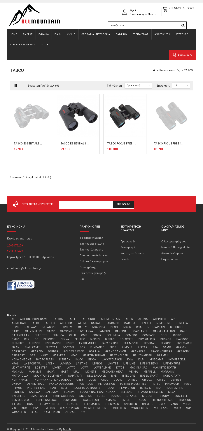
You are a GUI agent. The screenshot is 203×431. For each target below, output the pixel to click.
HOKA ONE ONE (21, 359)
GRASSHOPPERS (161, 351)
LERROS (97, 363)
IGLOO (79, 359)
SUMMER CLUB (21, 399)
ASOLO (50, 323)
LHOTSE (113, 363)
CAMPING (121, 34)
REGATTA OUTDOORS (87, 387)
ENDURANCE (53, 343)
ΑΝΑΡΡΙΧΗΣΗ (162, 34)
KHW (130, 359)
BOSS (114, 327)
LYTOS (120, 367)
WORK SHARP (182, 408)
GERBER (53, 351)
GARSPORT (19, 351)
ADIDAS (60, 319)
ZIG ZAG (70, 412)
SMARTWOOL (39, 395)
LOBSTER (41, 367)
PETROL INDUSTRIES (133, 383)
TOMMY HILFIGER (51, 404)
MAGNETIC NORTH (164, 367)
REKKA (110, 387)
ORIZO (161, 379)
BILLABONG (49, 327)
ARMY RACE (19, 323)
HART (44, 355)
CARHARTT (140, 331)
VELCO (187, 404)
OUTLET (45, 44)
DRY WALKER (147, 339)
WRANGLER (19, 412)
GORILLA (94, 351)
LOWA (84, 367)
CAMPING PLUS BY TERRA (76, 331)
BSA (139, 327)
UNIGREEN (130, 404)
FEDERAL (149, 343)
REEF (64, 387)
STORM (164, 395)
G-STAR (143, 347)
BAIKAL (96, 323)
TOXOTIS (72, 404)
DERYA (65, 339)
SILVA (171, 391)
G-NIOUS (127, 347)
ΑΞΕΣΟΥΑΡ (182, 34)
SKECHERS (18, 395)
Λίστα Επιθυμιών (172, 253)
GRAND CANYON (115, 351)
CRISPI (177, 335)
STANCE (132, 395)
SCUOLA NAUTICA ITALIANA (98, 391)
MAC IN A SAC (139, 367)
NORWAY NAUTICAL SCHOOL (53, 379)
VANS (174, 404)
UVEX (162, 404)
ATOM (82, 323)
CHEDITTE (41, 335)
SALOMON (52, 391)
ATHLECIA (66, 323)
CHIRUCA (58, 335)
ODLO (104, 379)
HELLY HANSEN (142, 355)
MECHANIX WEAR (113, 371)
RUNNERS (18, 391)
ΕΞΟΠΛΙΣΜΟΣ (141, 34)
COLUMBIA (113, 335)
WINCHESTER (139, 408)
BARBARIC (112, 323)
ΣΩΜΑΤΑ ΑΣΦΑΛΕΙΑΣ (22, 44)
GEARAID (37, 351)
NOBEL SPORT (149, 375)
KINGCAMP (156, 359)
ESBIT (70, 343)
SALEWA (34, 391)
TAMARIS (110, 399)
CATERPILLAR (20, 335)
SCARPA (69, 391)
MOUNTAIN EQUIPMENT (48, 375)
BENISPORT (163, 323)
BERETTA (182, 323)
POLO (187, 383)
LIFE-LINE (129, 363)
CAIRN (16, 331)
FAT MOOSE (131, 343)
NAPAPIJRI (75, 375)
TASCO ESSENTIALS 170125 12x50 (83, 143)
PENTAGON (86, 383)
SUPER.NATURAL (46, 399)
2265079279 (185, 54)
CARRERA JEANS (164, 331)
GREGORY (183, 351)
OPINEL (132, 379)
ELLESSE (34, 343)
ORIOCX (147, 379)
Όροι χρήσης (88, 267)
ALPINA (143, 319)
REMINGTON (127, 387)
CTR (26, 339)
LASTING (81, 363)
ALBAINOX (89, 319)
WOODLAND (160, 408)
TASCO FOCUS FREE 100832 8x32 (175, 143)
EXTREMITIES (88, 343)
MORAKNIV (168, 371)
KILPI (141, 359)
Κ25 (83, 412)
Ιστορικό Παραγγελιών (175, 247)
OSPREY (176, 379)
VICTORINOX (20, 408)
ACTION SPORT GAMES (35, 319)
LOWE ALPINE (102, 367)
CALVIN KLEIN (33, 331)
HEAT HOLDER (119, 355)
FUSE (113, 347)
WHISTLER (119, 408)
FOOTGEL (69, 347)
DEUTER (80, 339)
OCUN (92, 379)
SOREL (101, 395)
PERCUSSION (106, 383)
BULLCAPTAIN (156, 327)
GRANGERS (138, 351)
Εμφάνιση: (163, 85)
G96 (155, 347)
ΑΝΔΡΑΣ (28, 34)
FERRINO (166, 343)
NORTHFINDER (21, 379)
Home (13, 34)
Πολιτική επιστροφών (94, 261)
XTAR (34, 412)
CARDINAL (121, 331)
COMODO (131, 335)
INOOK (92, 359)
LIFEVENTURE (172, 363)
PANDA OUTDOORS (61, 383)
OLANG (118, 379)
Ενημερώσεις (170, 259)
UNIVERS (147, 404)
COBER (96, 335)
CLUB (72, 335)
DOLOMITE (126, 339)
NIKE (114, 375)
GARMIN (181, 347)
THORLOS (184, 399)
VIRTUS (50, 408)
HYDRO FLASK (45, 359)
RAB (53, 387)
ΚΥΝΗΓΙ (71, 34)
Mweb (67, 429)
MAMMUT (35, 371)
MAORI (51, 371)
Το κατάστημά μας (91, 237)
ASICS (37, 323)
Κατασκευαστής (170, 70)
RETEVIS (145, 387)
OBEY (79, 379)
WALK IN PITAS (69, 408)
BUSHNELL (176, 327)
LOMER (57, 367)
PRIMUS (17, 387)
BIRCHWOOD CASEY (74, 327)
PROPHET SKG (36, 387)
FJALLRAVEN (33, 347)
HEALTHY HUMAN (94, 355)
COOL (164, 335)
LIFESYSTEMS (149, 363)
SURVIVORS (70, 399)
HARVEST (59, 355)
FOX (82, 347)
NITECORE (128, 375)
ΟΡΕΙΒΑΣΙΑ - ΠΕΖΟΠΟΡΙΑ (95, 34)
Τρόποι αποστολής (92, 243)
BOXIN (127, 327)
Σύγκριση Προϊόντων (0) (43, 85)
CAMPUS (104, 331)
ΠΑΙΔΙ (58, 34)
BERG (15, 327)
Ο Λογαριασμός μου (173, 241)
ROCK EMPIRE (174, 387)
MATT (64, 371)
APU (174, 319)
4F (13, 319)
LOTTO (71, 367)
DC (36, 339)
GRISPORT (18, 355)
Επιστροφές (128, 247)
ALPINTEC (159, 319)
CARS (183, 331)
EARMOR (182, 339)
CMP (84, 335)
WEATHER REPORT (96, 408)
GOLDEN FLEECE (74, 351)
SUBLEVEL (181, 395)
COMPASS (148, 335)
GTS (32, 355)
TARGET (126, 399)
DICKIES (95, 339)
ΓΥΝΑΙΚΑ (43, 34)
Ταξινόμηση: (115, 85)
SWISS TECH (91, 399)
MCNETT (91, 371)
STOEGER (148, 395)
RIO (158, 387)
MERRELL (149, 371)
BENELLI (146, 323)
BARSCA (129, 323)
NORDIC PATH (172, 375)
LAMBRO (65, 363)
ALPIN (129, 319)
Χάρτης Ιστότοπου (132, 253)
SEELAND (126, 391)
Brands (125, 259)
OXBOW (17, 383)
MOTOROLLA (20, 375)
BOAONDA (98, 327)
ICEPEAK (64, 359)
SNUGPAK (85, 395)
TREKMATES (92, 404)
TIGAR (31, 404)
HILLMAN (163, 355)
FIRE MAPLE (184, 343)
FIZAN (15, 347)
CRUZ (15, 339)
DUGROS (165, 339)
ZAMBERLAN (52, 412)
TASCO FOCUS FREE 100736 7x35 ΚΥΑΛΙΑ (133, 143)
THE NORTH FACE (162, 399)
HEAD (74, 355)
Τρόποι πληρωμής (91, 249)
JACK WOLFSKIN (112, 359)
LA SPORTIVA (32, 363)
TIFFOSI (16, 404)
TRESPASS (112, 404)
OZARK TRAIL (35, 383)
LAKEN (50, 363)
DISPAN (110, 339)
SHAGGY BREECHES (150, 391)
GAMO (167, 347)
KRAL (15, 363)
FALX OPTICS (110, 343)
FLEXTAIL (52, 347)
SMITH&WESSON (63, 395)
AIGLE (73, 319)
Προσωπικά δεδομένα (94, 255)
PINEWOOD (172, 383)
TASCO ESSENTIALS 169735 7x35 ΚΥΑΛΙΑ (40, 143)
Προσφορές (128, 241)
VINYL (36, 408)
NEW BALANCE (96, 375)
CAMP (51, 331)
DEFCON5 (49, 339)
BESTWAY (30, 327)
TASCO (188, 70)
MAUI (77, 371)
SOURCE (116, 395)
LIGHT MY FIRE (21, 367)
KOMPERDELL (177, 359)
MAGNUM (18, 371)
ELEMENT (18, 343)
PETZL (156, 383)
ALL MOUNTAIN (110, 319)
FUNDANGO (97, 347)
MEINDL (134, 371)
